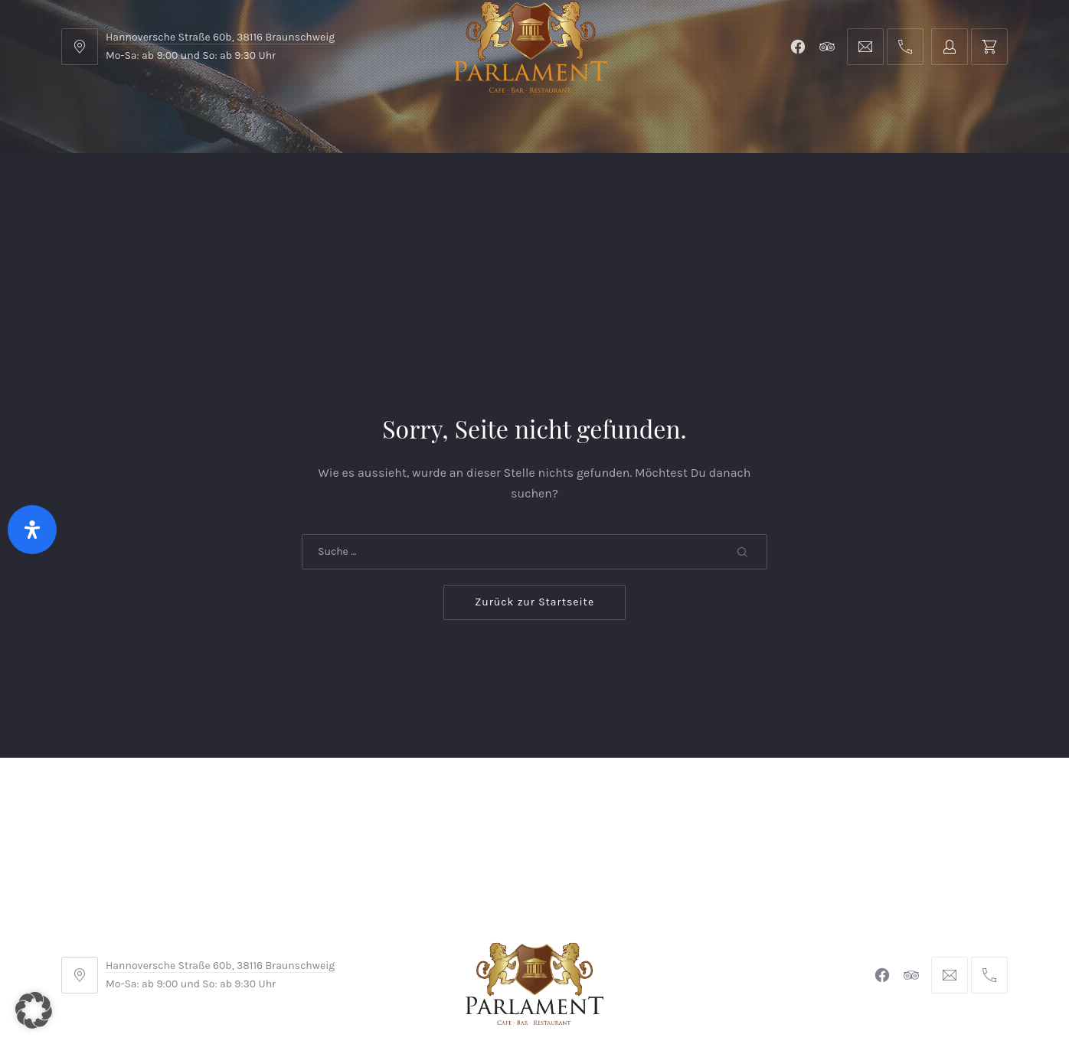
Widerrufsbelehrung (531, 941)
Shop (307, 190)
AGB (349, 941)
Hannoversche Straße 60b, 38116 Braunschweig (220, 37)
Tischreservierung (941, 190)
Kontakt (376, 190)
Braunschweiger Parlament (430, 989)
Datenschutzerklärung (674, 941)
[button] (33, 1010)
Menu (156, 190)
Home (93, 190)
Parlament (232, 190)
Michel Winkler (756, 989)
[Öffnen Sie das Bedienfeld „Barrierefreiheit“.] (32, 529)
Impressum (418, 941)
